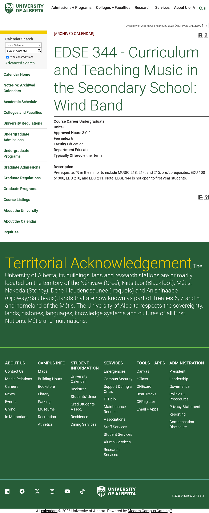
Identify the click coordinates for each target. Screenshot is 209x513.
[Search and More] (201, 8)
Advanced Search (20, 63)
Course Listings (17, 199)
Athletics (45, 424)
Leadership (178, 379)
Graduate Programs (20, 188)
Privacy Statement (184, 406)
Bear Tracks (146, 394)
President (177, 371)
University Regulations (23, 123)
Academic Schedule (20, 102)
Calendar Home (17, 74)
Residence (79, 417)
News (10, 394)
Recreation (47, 417)
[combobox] (167, 25)
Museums (46, 409)
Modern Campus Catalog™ (150, 511)
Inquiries (11, 232)
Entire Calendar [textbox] (15, 45)
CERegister (146, 401)
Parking (44, 401)
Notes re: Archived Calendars (19, 88)
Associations (114, 419)
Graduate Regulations (22, 178)
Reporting (177, 414)
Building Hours (50, 379)
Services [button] (162, 7)
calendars (49, 511)
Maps (42, 371)
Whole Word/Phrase (21, 57)
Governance (179, 386)
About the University (21, 210)
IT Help (110, 399)
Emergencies (115, 371)
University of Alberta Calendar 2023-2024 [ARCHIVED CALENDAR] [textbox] (164, 25)
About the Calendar (20, 221)
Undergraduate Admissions (16, 137)
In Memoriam (16, 417)
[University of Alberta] (24, 8)
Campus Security (118, 379)
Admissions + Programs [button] (71, 7)
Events (10, 401)
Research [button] (142, 7)
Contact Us (14, 371)
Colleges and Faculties (23, 112)
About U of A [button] (184, 7)
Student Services (118, 434)
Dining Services (83, 424)
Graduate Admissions (22, 167)
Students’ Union (84, 396)
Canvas (143, 371)
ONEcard (144, 386)
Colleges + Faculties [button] (113, 7)
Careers (11, 386)
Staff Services (115, 427)
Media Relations (18, 379)
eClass (142, 379)
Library (43, 394)
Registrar (78, 389)
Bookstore (46, 386)
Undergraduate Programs (16, 153)
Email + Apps (147, 409)
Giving (10, 409)
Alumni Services (117, 442)
